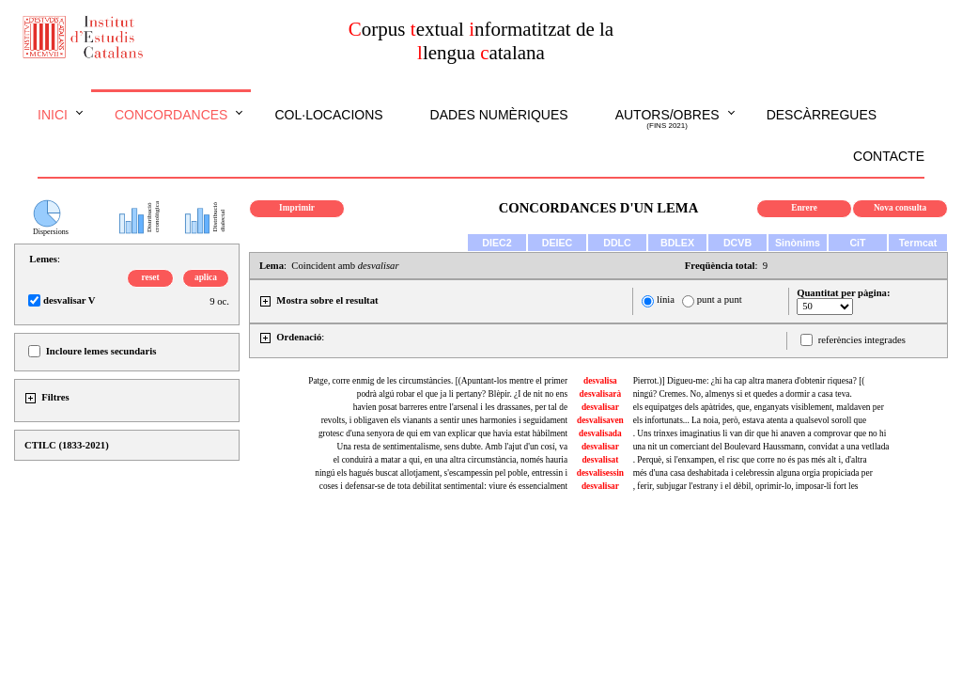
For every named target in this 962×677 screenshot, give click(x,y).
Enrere (804, 208)
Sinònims (797, 242)
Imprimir (297, 208)
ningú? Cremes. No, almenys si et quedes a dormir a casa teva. (742, 394)
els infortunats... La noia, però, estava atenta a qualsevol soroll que (749, 420)
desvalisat (600, 459)
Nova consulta (900, 208)
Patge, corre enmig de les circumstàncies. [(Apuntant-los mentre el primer (437, 381)
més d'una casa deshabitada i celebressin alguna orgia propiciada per (753, 473)
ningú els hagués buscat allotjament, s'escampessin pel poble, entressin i (441, 473)
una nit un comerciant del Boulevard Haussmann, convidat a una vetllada (761, 446)
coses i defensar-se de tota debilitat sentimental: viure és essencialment (443, 486)
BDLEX (677, 242)
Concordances (171, 114)
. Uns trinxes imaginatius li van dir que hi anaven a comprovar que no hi (760, 433)
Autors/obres (667, 119)
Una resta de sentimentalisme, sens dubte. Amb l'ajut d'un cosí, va (451, 446)
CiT (857, 242)
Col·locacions (328, 114)
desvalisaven (600, 420)
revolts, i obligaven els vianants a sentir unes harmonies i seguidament (444, 420)
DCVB (737, 242)
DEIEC (557, 242)
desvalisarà (601, 394)
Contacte (888, 156)
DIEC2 (496, 242)
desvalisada (600, 433)
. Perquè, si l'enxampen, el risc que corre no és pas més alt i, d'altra (750, 459)
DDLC (617, 242)
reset (151, 277)
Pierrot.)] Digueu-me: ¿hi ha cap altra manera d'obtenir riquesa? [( (749, 381)
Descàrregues (822, 114)
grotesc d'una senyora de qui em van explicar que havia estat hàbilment (442, 433)
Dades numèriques (499, 114)
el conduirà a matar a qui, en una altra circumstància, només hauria (450, 459)
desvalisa (600, 381)
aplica (205, 277)
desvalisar (600, 407)
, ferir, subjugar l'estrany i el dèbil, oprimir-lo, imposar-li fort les (746, 486)
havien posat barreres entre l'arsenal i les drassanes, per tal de (460, 407)
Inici (53, 114)
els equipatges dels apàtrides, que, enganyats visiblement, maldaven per (758, 407)
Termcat (918, 242)
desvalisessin (600, 473)
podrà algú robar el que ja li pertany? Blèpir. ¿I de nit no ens (462, 394)
